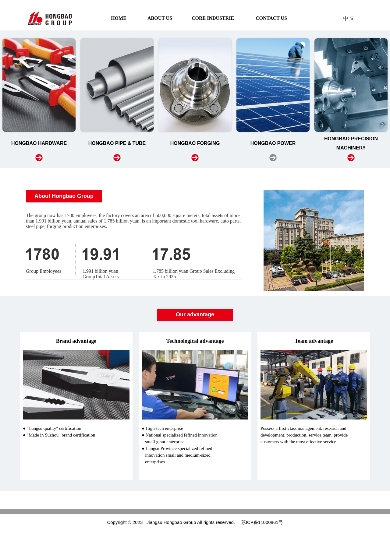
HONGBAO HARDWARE (39, 143)
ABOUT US (159, 18)
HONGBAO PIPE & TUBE (117, 143)
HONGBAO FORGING (195, 143)
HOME (118, 18)
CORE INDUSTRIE (213, 18)
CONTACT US (271, 18)
